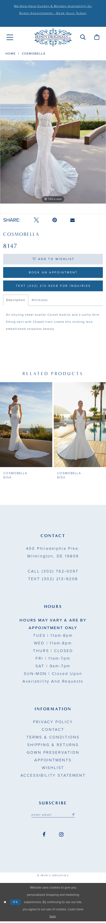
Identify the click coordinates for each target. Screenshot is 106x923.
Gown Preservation (53, 753)
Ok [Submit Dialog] (16, 904)
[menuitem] (9, 37)
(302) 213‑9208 (53, 580)
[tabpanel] (53, 132)
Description (15, 301)
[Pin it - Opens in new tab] (54, 220)
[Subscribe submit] (74, 816)
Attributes (40, 301)
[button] (83, 37)
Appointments (53, 761)
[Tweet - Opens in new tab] (36, 220)
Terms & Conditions (53, 738)
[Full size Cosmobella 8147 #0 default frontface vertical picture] (53, 132)
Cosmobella (34, 53)
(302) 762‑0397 (53, 572)
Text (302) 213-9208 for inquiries (53, 287)
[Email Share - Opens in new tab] (72, 220)
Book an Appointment (53, 273)
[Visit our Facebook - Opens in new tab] (44, 836)
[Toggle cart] (97, 37)
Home (10, 53)
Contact (53, 731)
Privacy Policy (53, 723)
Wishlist (53, 769)
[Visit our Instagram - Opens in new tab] (61, 836)
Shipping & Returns (53, 746)
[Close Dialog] (5, 903)
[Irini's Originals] (53, 37)
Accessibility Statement (53, 776)
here (52, 918)
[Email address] (53, 816)
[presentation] (26, 426)
